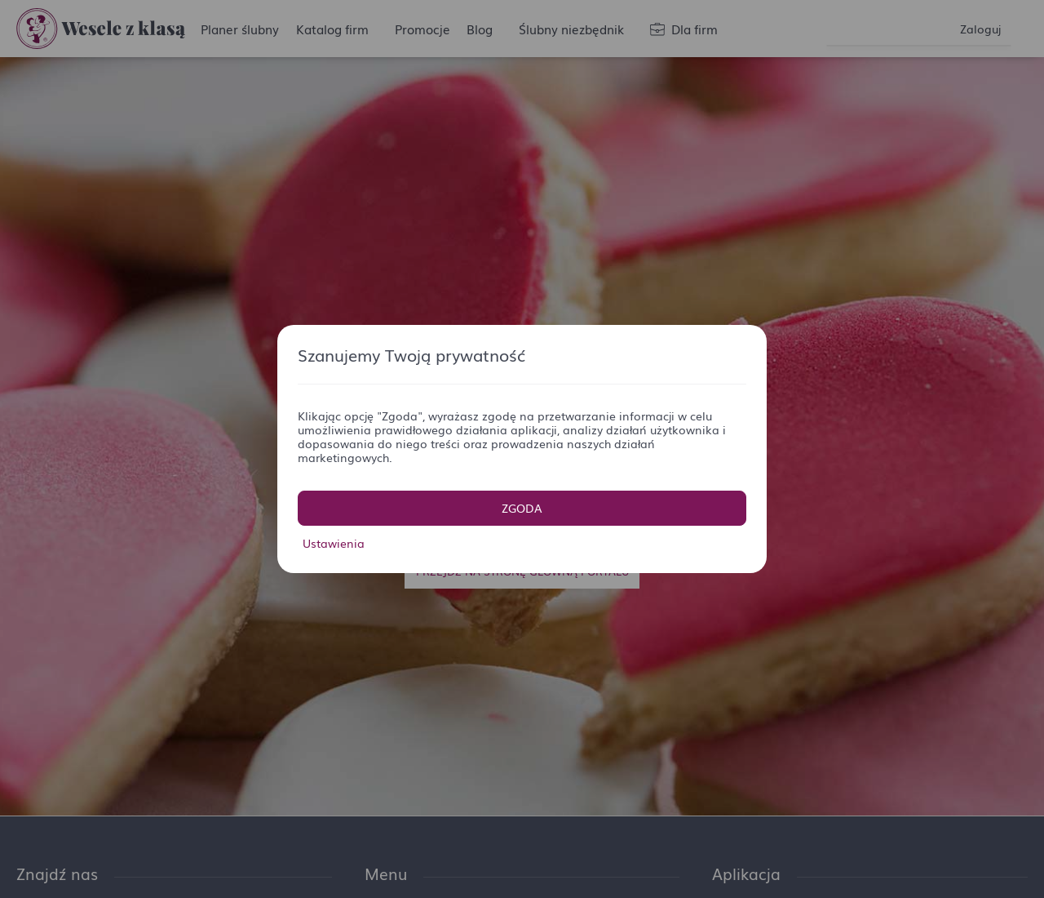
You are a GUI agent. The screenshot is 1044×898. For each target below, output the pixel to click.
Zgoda (522, 508)
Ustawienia (334, 543)
